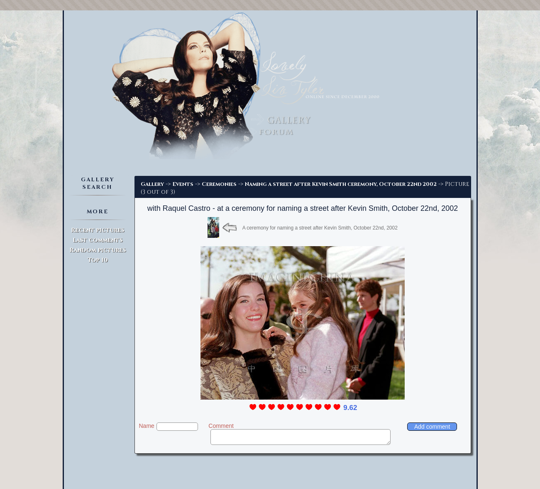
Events (182, 184)
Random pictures (97, 250)
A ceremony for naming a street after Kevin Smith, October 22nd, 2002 (320, 228)
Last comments (97, 240)
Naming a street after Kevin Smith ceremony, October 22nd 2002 (341, 184)
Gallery (152, 184)
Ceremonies (219, 184)
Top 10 (98, 260)
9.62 (350, 408)
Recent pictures (97, 230)
